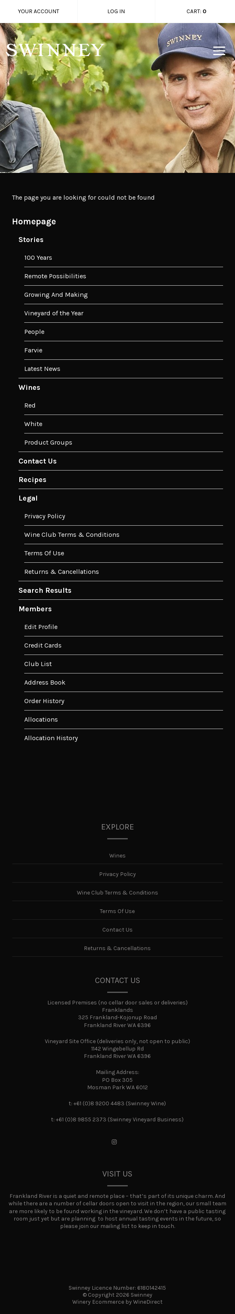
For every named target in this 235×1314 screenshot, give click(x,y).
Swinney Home (55, 56)
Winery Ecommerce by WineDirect (117, 1301)
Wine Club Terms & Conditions (72, 534)
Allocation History (51, 738)
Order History (44, 701)
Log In (116, 11)
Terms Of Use (44, 553)
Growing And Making (56, 294)
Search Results (44, 590)
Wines (29, 387)
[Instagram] (114, 1142)
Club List (38, 664)
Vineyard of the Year (53, 313)
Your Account (38, 11)
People (34, 331)
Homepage (34, 221)
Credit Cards (43, 645)
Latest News (42, 369)
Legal (28, 498)
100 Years (38, 257)
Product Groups (48, 442)
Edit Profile (41, 627)
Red (30, 405)
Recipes (32, 479)
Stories (31, 239)
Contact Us (37, 461)
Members (35, 609)
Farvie (33, 350)
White (33, 424)
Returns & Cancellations (61, 571)
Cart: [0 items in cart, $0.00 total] (196, 11)
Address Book (44, 682)
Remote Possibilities (55, 276)
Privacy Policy (44, 516)
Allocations (41, 719)
